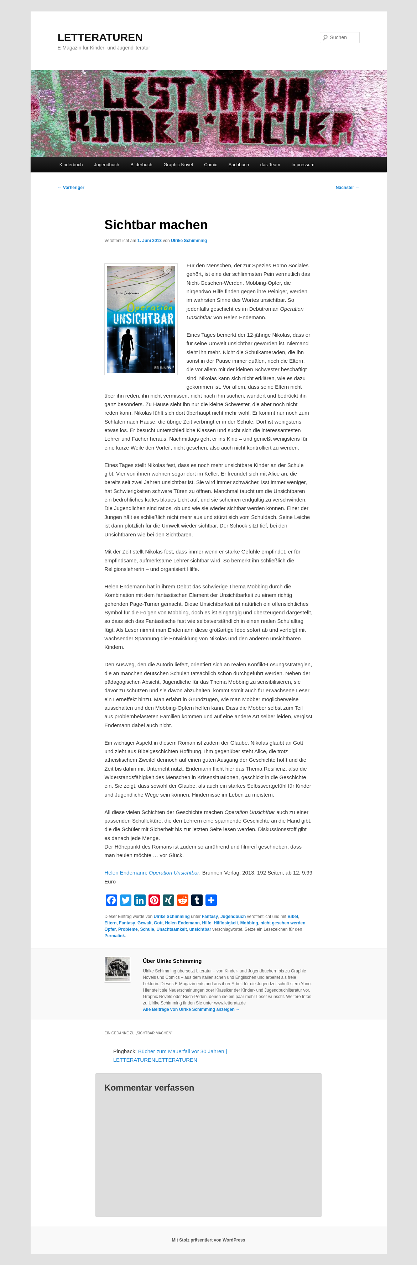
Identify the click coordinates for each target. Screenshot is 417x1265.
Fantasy (210, 916)
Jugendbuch (106, 164)
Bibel (292, 916)
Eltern (110, 922)
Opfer (110, 929)
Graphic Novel (178, 164)
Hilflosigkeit (226, 922)
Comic (210, 164)
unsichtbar (200, 929)
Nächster (348, 187)
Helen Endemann (182, 922)
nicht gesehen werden (283, 922)
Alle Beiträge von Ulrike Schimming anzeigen (191, 1009)
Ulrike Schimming (189, 240)
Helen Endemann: (151, 873)
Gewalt (144, 922)
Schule (147, 929)
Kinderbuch (71, 164)
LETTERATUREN (100, 37)
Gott (158, 922)
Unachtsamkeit (171, 929)
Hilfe (206, 922)
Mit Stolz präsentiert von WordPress (208, 1240)
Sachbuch (238, 164)
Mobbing (249, 922)
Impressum (302, 164)
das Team (270, 164)
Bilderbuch (141, 164)
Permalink (114, 935)
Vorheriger (71, 187)
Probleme (128, 929)
